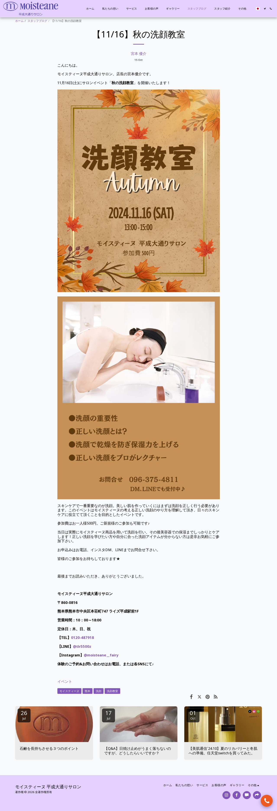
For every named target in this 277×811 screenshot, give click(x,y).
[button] (264, 8)
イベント (64, 681)
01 (192, 714)
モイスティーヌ (69, 691)
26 (24, 714)
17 (108, 714)
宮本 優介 (138, 53)
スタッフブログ (37, 21)
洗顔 (98, 691)
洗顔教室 (112, 691)
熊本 (87, 691)
